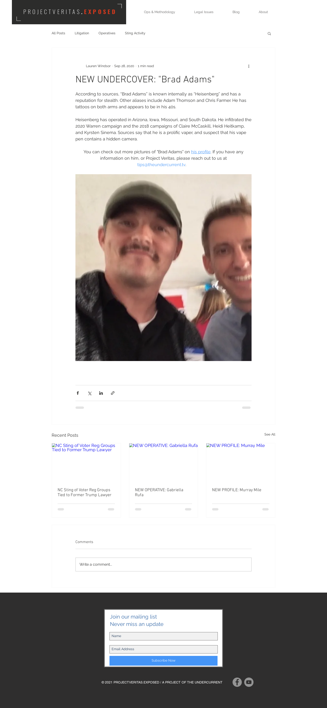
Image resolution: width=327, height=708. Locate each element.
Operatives (107, 33)
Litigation (82, 33)
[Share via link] (112, 393)
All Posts (58, 33)
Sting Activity (135, 33)
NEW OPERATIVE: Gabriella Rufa (159, 493)
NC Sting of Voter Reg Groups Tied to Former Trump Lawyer (84, 493)
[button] (269, 33)
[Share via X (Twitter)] (89, 393)
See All (269, 434)
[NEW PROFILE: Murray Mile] (240, 462)
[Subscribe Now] (163, 661)
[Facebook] (237, 682)
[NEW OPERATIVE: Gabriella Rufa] (163, 462)
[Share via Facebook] (77, 393)
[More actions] (249, 66)
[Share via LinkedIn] (101, 393)
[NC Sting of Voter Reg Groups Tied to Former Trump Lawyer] (86, 462)
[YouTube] (248, 682)
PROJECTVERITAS (52, 11)
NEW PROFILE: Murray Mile (236, 490)
